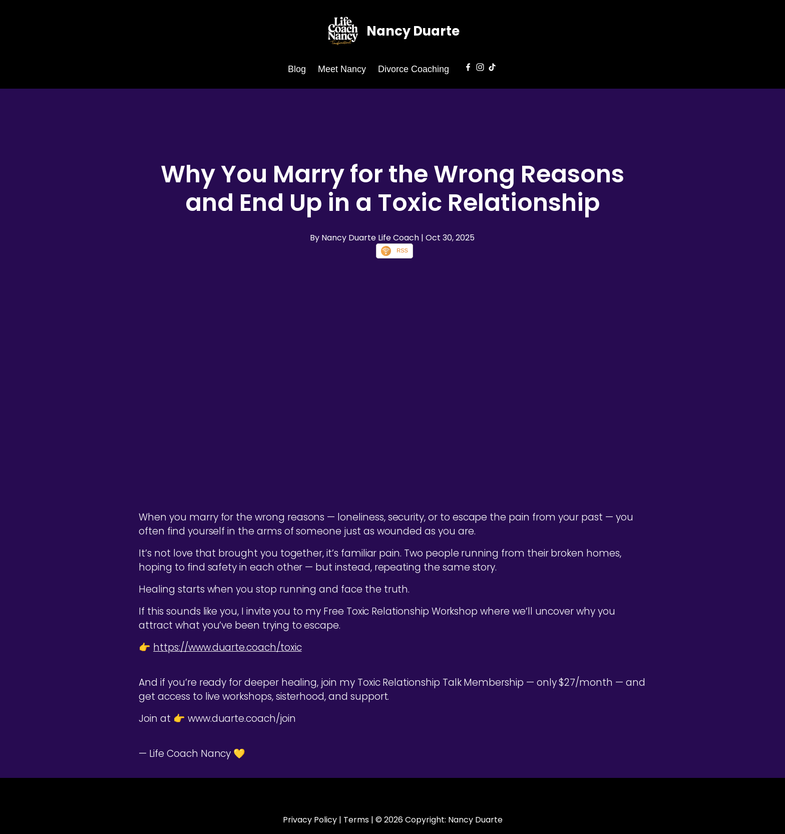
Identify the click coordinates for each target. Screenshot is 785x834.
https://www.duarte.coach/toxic (227, 647)
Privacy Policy (310, 819)
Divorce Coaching (413, 69)
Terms (356, 819)
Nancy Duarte (413, 31)
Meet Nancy (342, 69)
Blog (297, 69)
